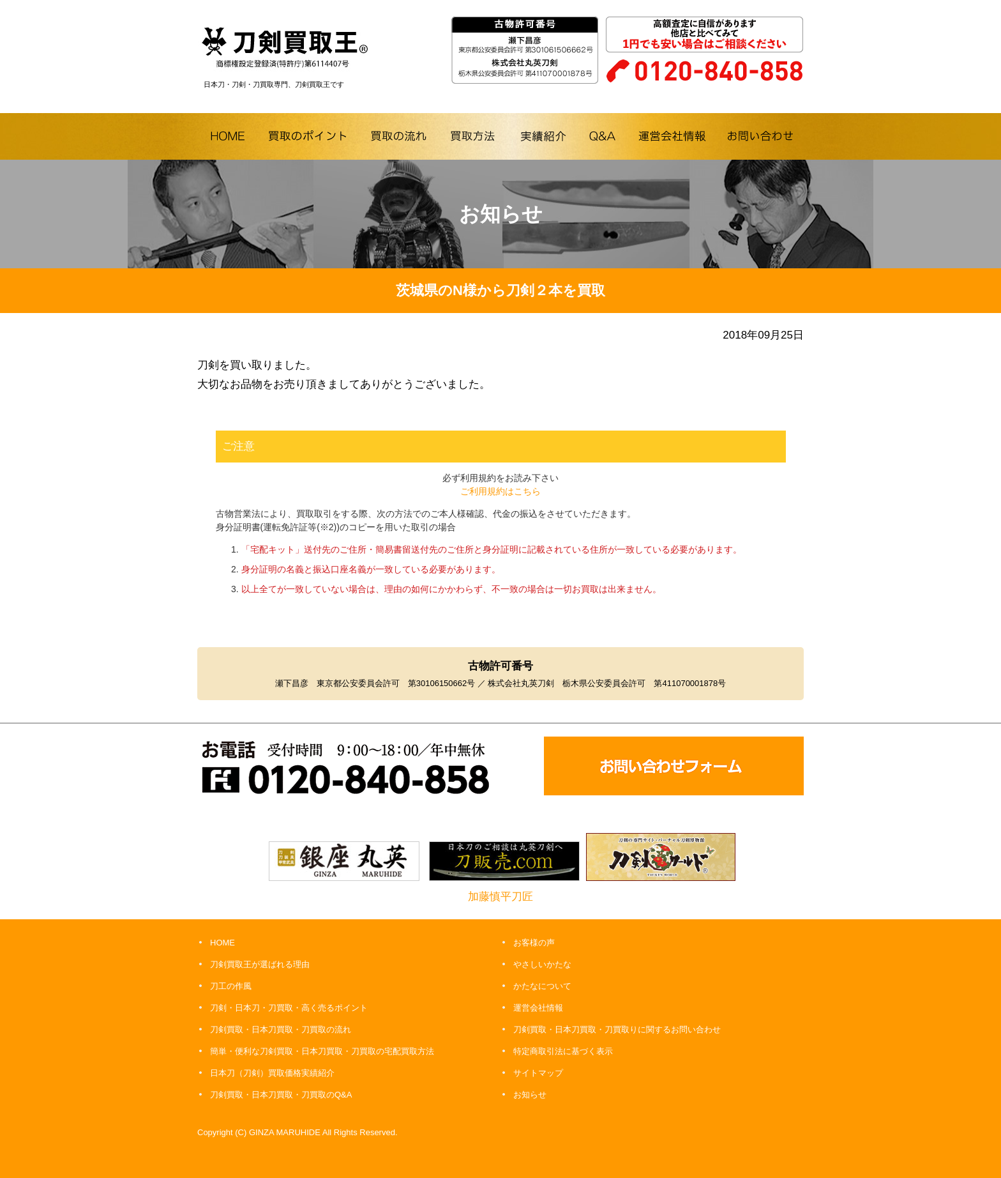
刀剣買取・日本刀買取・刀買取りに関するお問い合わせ (617, 1029)
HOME (222, 942)
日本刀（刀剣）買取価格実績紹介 (272, 1073)
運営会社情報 (538, 1008)
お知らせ (529, 1094)
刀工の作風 (231, 986)
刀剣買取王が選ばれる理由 (260, 964)
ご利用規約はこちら (500, 491)
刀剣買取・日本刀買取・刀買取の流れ (280, 1029)
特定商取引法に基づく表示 (563, 1051)
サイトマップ (538, 1073)
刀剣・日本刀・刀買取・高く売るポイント (289, 1008)
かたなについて (542, 986)
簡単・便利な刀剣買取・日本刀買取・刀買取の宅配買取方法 (322, 1051)
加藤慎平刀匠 (500, 897)
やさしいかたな (542, 964)
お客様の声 (534, 942)
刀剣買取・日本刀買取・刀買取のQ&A (281, 1094)
